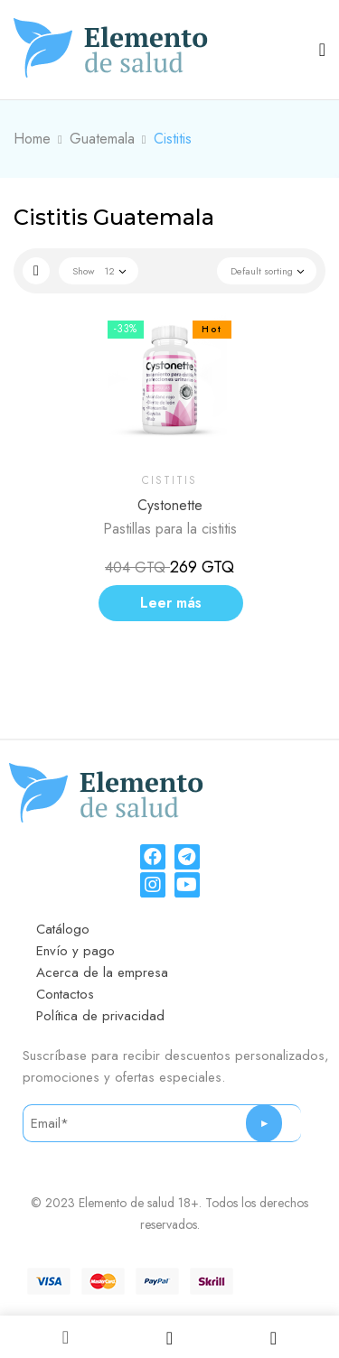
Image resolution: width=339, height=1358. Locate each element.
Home (32, 138)
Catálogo (62, 929)
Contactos (65, 994)
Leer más (171, 602)
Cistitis (169, 480)
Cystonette (169, 505)
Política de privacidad (100, 1016)
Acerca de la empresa (102, 972)
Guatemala (102, 138)
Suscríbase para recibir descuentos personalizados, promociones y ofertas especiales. (176, 1066)
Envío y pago (75, 951)
